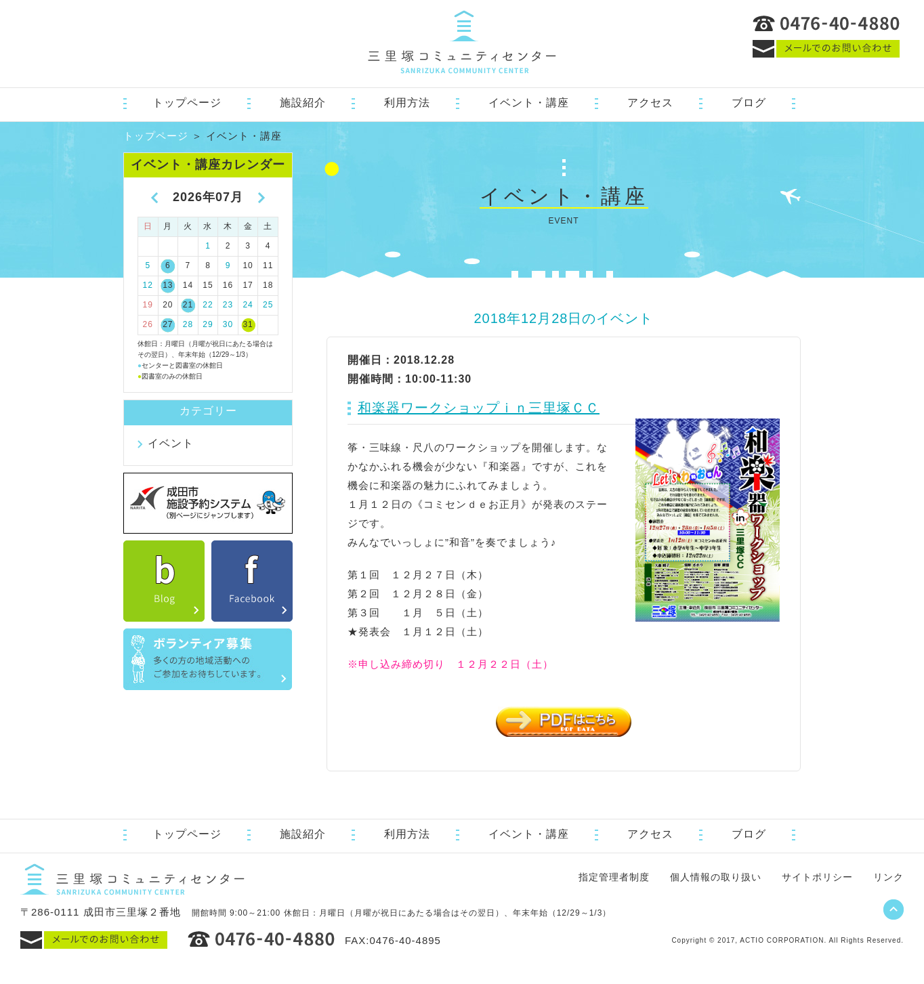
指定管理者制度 (614, 877)
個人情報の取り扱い (715, 877)
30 (228, 324)
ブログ (749, 102)
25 (268, 304)
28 (188, 324)
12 (148, 285)
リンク (888, 877)
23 (228, 304)
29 (208, 324)
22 (208, 304)
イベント (171, 443)
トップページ (187, 102)
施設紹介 (303, 102)
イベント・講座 (528, 102)
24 (248, 304)
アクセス (650, 102)
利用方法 (407, 102)
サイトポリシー (817, 877)
